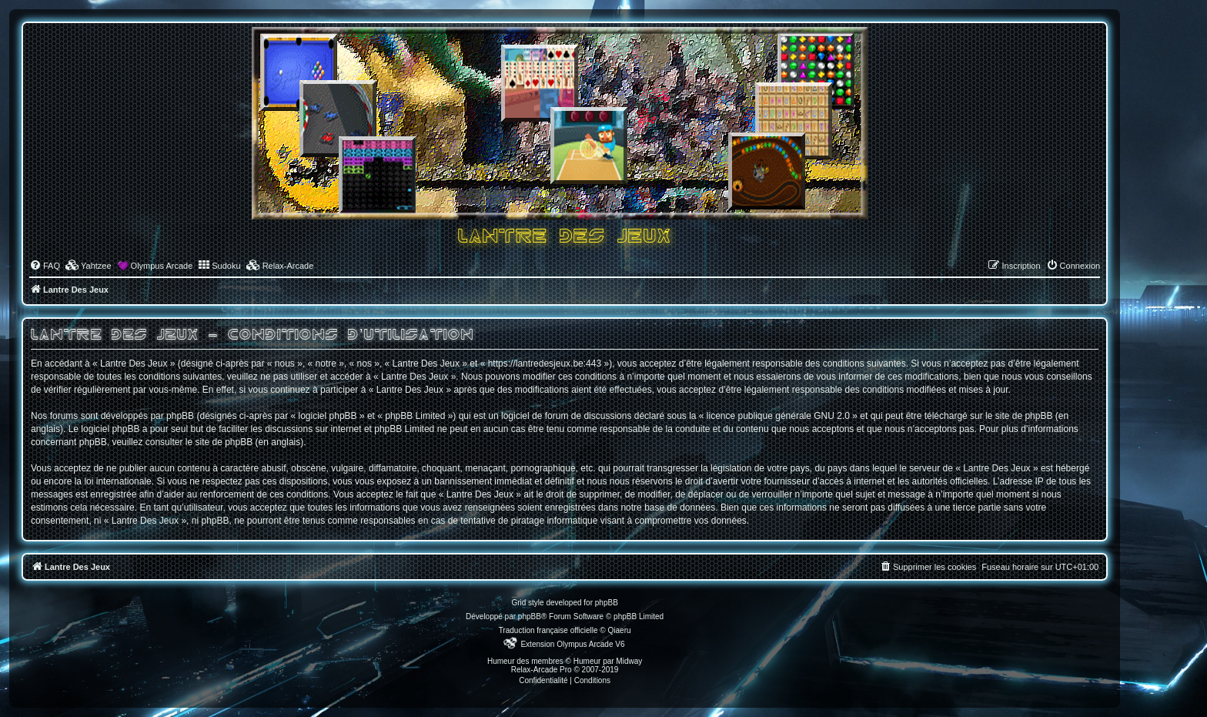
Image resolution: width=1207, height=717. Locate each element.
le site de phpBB (1018, 415)
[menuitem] (44, 265)
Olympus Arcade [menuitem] (162, 265)
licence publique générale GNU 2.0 (778, 415)
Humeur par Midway (607, 661)
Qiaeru (619, 630)
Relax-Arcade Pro (541, 669)
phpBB (529, 616)
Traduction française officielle (548, 630)
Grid (518, 602)
